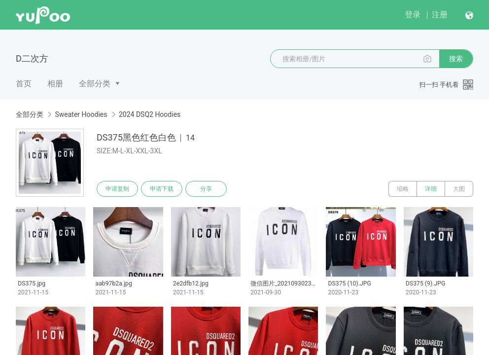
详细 (431, 188)
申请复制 (117, 188)
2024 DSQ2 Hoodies (149, 114)
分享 (206, 188)
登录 (412, 14)
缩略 (403, 188)
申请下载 (162, 188)
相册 (55, 83)
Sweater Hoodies (81, 114)
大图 (459, 188)
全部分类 (94, 83)
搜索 (456, 59)
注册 (440, 14)
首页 (24, 83)
